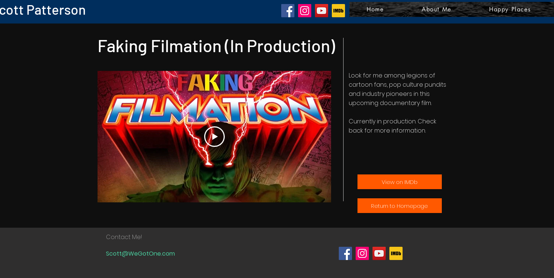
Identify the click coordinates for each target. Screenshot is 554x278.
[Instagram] (304, 10)
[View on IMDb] (399, 181)
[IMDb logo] (338, 10)
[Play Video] (214, 136)
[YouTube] (321, 10)
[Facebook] (287, 10)
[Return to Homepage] (399, 205)
